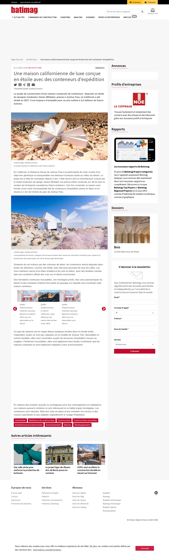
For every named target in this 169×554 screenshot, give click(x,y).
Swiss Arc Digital (79, 519)
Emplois (14, 2)
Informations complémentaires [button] (47, 550)
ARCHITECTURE (35, 68)
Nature (67, 451)
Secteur (117, 339)
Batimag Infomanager (112, 530)
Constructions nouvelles (85, 447)
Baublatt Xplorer (109, 534)
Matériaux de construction (41, 447)
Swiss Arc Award (79, 526)
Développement (82, 451)
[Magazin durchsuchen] (125, 11)
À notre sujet (16, 519)
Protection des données (21, 530)
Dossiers (91, 17)
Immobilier (20, 447)
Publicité (45, 523)
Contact (14, 523)
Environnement (53, 451)
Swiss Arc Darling (79, 534)
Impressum (15, 526)
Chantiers (66, 17)
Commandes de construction (43, 17)
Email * (117, 297)
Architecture (31, 59)
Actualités (19, 17)
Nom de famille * (121, 329)
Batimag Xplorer (109, 537)
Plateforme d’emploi (50, 519)
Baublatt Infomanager (112, 526)
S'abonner (150, 2)
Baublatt (106, 519)
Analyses (79, 17)
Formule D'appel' (121, 308)
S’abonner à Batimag (50, 530)
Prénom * (118, 318)
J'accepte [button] (145, 548)
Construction (64, 447)
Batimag (106, 523)
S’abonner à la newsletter (52, 526)
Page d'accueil (17, 59)
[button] (15, 322)
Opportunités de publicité (30, 2)
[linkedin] (156, 519)
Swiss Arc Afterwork (80, 530)
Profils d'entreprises (110, 17)
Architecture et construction (28, 451)
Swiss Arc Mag (78, 523)
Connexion (135, 2)
